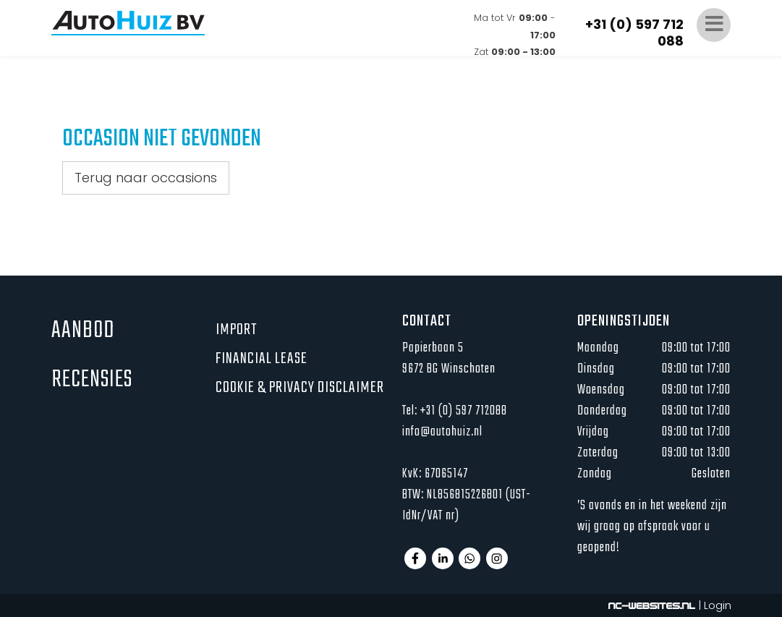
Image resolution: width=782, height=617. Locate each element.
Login (717, 605)
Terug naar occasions (146, 178)
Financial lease (261, 359)
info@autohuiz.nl (442, 432)
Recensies (91, 380)
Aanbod (82, 331)
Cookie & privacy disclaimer (300, 388)
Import (236, 330)
